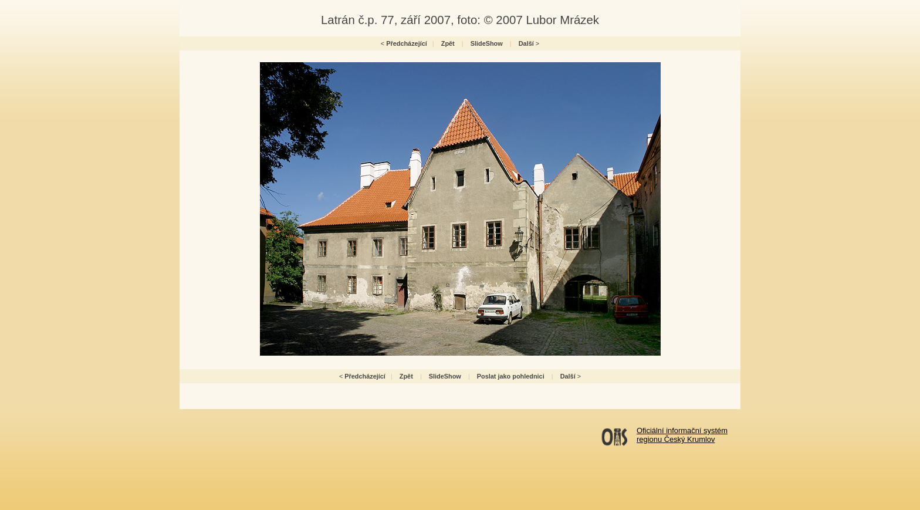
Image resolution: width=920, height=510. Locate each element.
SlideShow (487, 43)
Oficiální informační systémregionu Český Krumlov (682, 435)
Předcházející (406, 43)
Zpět (448, 43)
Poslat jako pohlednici (510, 376)
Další (526, 43)
